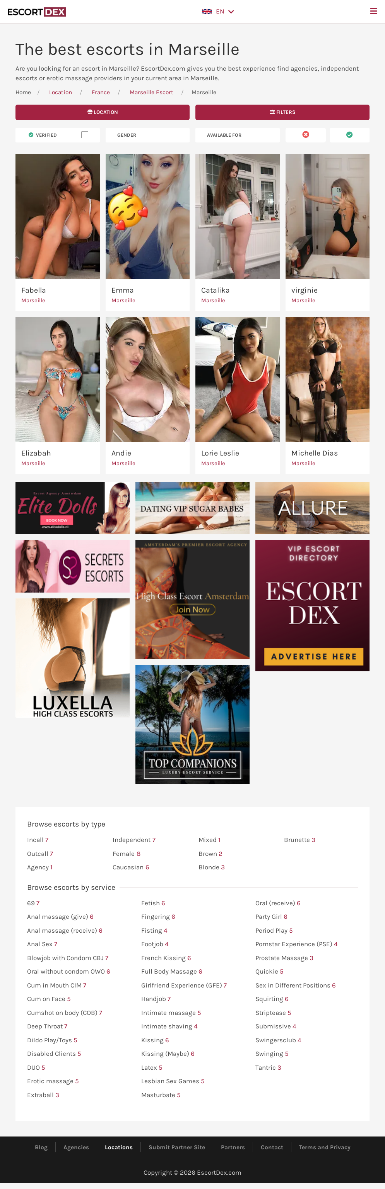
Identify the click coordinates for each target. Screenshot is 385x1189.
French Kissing (166, 958)
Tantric (268, 1068)
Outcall (40, 854)
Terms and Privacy (325, 1147)
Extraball (43, 1095)
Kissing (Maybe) (168, 1054)
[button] (218, 12)
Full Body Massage (171, 972)
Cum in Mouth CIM (56, 986)
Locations (119, 1147)
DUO (36, 1068)
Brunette (299, 840)
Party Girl (271, 917)
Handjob (156, 999)
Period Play (274, 931)
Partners (233, 1147)
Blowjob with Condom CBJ (67, 958)
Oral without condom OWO (68, 972)
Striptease (273, 1013)
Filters (283, 112)
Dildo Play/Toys (52, 1040)
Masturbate (161, 1095)
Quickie (269, 972)
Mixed (209, 840)
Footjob (155, 944)
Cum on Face (49, 999)
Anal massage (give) (60, 917)
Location (60, 92)
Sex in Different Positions (295, 986)
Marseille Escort (151, 92)
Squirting (272, 999)
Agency (40, 867)
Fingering (158, 917)
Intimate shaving (169, 1026)
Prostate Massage (284, 958)
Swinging (272, 1054)
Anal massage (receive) (65, 931)
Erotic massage (53, 1081)
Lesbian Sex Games (173, 1081)
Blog (41, 1147)
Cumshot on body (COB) (64, 1013)
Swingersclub (278, 1040)
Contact (272, 1147)
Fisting (154, 931)
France (101, 92)
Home (23, 92)
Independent (134, 840)
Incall (37, 840)
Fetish (153, 903)
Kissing (155, 1040)
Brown (210, 854)
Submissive (275, 1026)
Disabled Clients (54, 1054)
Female (126, 854)
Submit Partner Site (177, 1147)
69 (33, 903)
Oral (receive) (278, 903)
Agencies (76, 1147)
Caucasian (131, 867)
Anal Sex (42, 944)
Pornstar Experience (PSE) (296, 944)
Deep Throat (47, 1026)
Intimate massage (171, 1013)
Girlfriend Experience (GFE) (184, 986)
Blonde (211, 867)
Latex (152, 1068)
